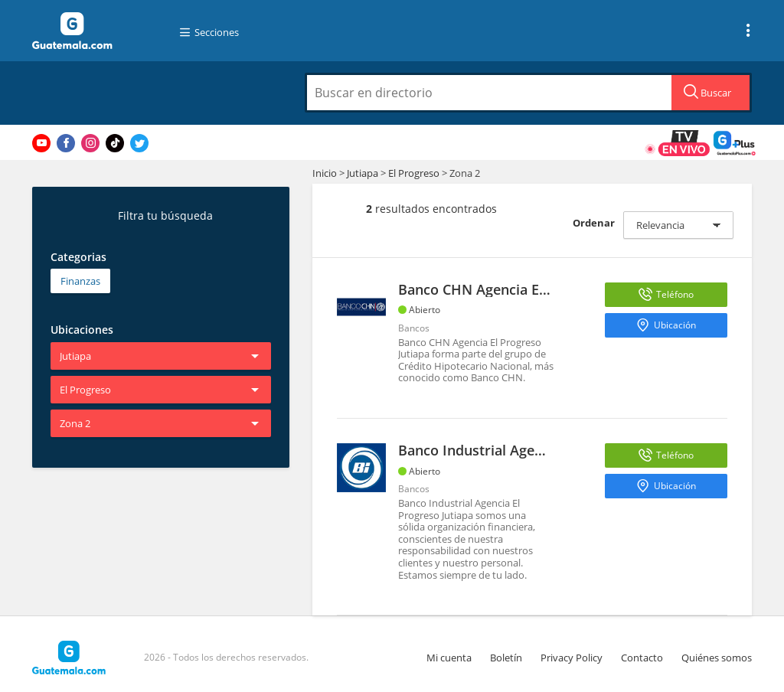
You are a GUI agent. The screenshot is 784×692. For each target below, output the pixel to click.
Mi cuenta (449, 657)
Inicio (324, 173)
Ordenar (594, 223)
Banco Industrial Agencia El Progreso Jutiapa (543, 450)
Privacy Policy (572, 657)
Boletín (506, 657)
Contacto (642, 657)
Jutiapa (362, 173)
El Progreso (413, 173)
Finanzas (80, 281)
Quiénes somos (716, 657)
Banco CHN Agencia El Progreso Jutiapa (526, 289)
